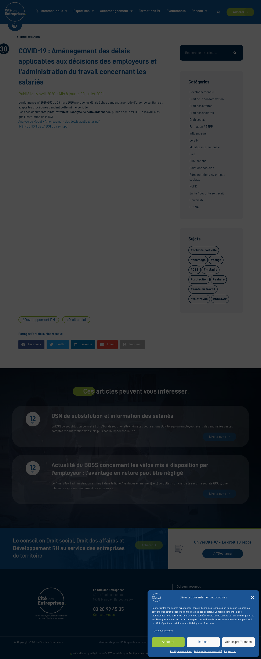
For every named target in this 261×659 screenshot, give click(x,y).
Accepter (168, 642)
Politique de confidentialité (208, 651)
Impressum (230, 651)
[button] (252, 597)
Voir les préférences (238, 642)
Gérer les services (163, 630)
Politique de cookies (181, 651)
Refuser (203, 642)
